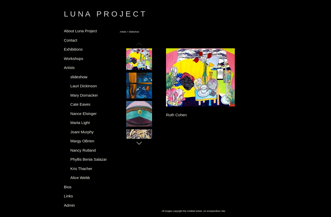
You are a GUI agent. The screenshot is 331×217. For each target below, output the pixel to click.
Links (68, 196)
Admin (69, 205)
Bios (67, 187)
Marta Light (80, 122)
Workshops (73, 58)
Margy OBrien (82, 141)
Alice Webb (80, 177)
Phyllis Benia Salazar (88, 159)
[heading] (77, 14)
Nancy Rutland (83, 150)
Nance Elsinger (83, 113)
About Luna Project (80, 31)
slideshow (78, 77)
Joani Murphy (82, 132)
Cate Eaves (80, 104)
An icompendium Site (214, 211)
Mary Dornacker (84, 95)
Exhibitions (73, 49)
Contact (70, 40)
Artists (69, 67)
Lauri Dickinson (83, 86)
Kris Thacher (81, 168)
